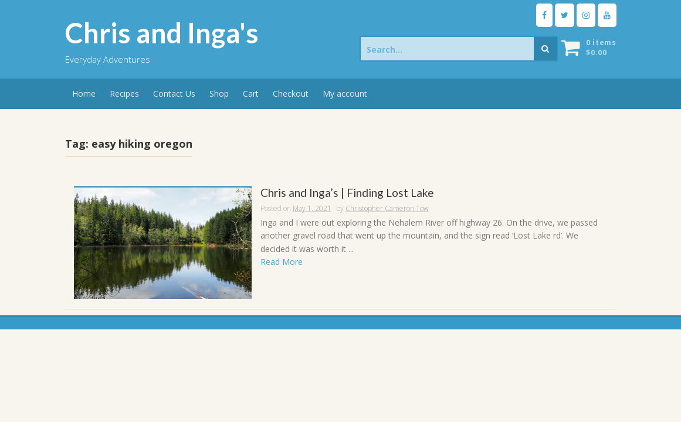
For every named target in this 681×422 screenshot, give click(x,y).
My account (345, 93)
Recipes (124, 93)
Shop (219, 93)
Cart (251, 93)
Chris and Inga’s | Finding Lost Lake (347, 193)
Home (84, 93)
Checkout (291, 93)
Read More (281, 261)
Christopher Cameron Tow (387, 208)
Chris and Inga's (162, 32)
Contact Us (174, 93)
